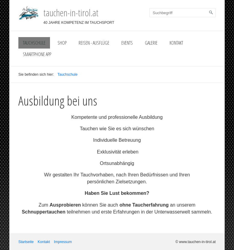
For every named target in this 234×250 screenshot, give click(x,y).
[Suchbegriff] (182, 12)
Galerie (151, 43)
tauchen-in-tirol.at (70, 12)
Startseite (26, 242)
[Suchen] (211, 12)
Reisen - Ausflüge (94, 43)
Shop (62, 43)
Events (127, 43)
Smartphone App (37, 54)
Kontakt (176, 43)
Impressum (63, 242)
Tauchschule (34, 43)
